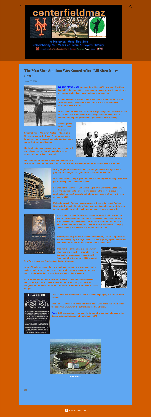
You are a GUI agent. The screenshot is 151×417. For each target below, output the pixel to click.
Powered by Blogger (75, 410)
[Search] (130, 7)
